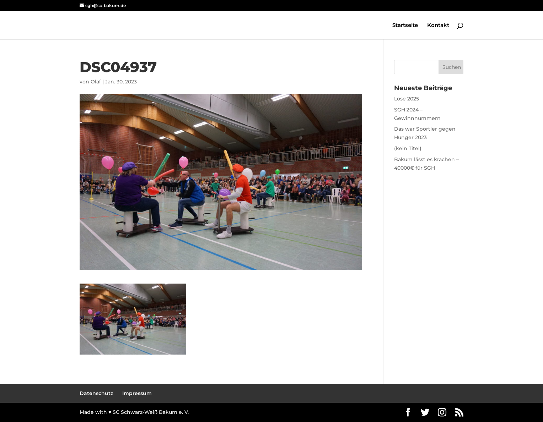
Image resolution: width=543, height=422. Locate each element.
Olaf (96, 81)
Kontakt (438, 25)
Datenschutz (96, 393)
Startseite (405, 25)
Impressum (137, 393)
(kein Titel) (407, 148)
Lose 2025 (406, 98)
